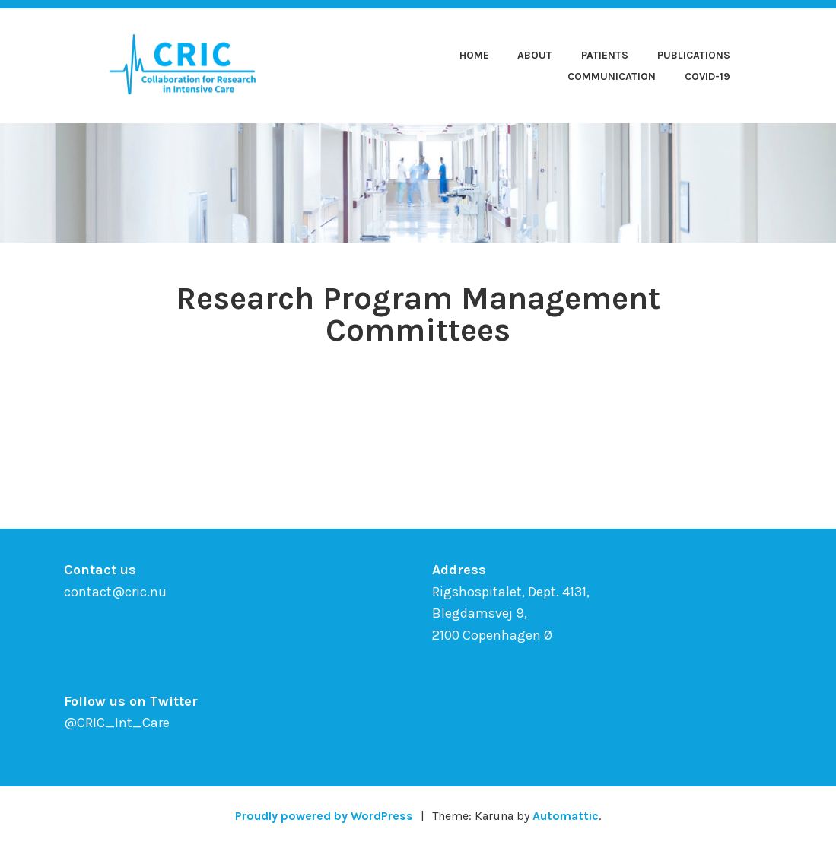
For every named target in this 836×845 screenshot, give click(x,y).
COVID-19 (707, 76)
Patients (604, 55)
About (534, 55)
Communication (611, 76)
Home (474, 55)
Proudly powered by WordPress (324, 815)
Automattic (565, 815)
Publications (693, 55)
